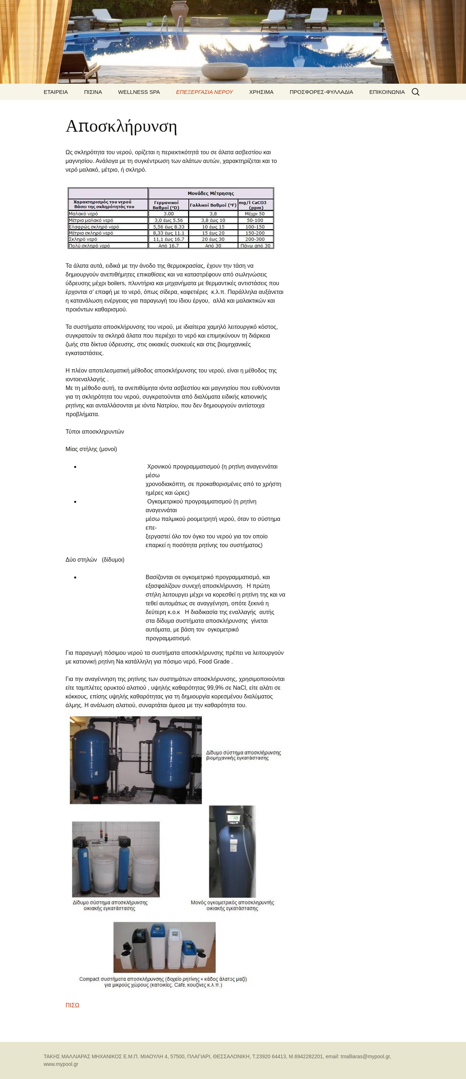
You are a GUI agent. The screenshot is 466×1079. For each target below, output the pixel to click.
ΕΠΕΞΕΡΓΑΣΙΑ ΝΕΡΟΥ (204, 92)
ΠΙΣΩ (72, 1005)
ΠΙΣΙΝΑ (93, 92)
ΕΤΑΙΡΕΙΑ (56, 92)
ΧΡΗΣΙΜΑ (261, 92)
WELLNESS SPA (139, 92)
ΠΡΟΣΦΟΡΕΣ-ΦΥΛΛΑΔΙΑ (321, 92)
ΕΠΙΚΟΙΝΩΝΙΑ (387, 92)
